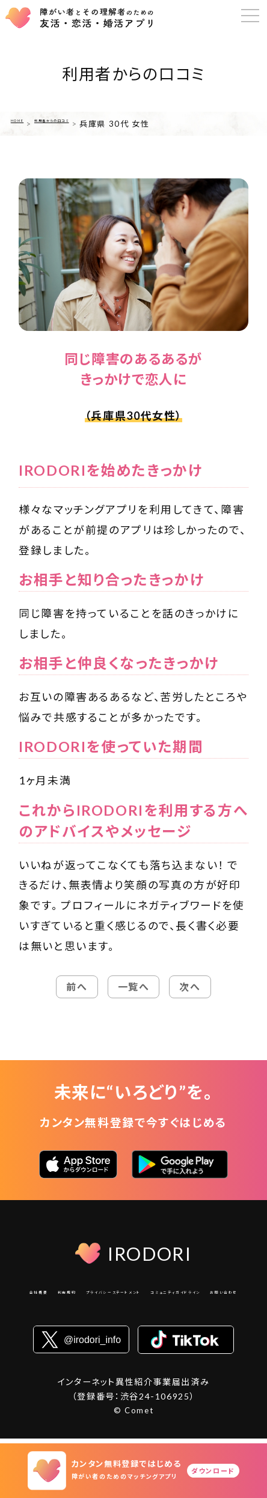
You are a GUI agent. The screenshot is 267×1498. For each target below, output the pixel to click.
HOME (24, 124)
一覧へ (134, 986)
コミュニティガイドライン (101, 1313)
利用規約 (97, 1295)
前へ (76, 986)
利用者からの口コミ (87, 124)
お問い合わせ (188, 1313)
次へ (189, 986)
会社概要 (50, 1295)
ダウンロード (213, 1471)
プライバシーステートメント (181, 1295)
